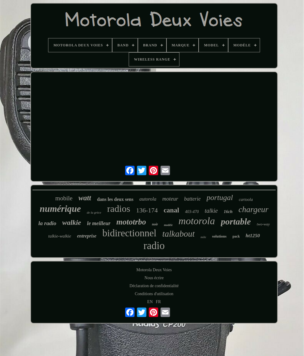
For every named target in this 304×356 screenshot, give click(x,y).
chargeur (253, 209)
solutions (219, 236)
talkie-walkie (59, 236)
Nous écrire (154, 278)
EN (150, 302)
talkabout (178, 233)
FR (158, 302)
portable (236, 221)
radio (154, 245)
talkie (211, 210)
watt (85, 198)
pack (236, 236)
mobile (63, 198)
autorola (147, 199)
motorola (197, 220)
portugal (220, 197)
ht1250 (253, 235)
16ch (228, 211)
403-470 (192, 211)
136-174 (147, 210)
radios (118, 208)
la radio (47, 223)
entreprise (87, 235)
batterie (192, 199)
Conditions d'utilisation (154, 294)
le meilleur (99, 223)
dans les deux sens (115, 199)
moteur (170, 199)
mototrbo (131, 221)
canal (171, 210)
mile (203, 237)
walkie (71, 222)
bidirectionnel (129, 233)
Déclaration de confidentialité (154, 286)
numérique (60, 209)
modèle (168, 225)
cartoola (246, 199)
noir (155, 224)
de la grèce (94, 212)
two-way (263, 224)
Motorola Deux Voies (154, 270)
